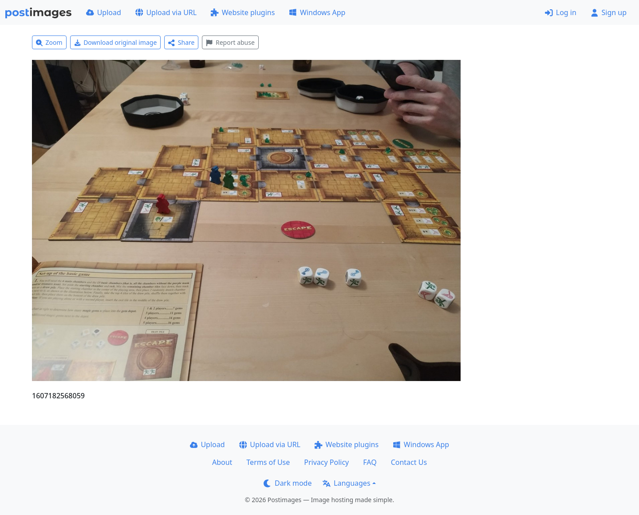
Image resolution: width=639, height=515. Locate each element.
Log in (560, 12)
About (222, 462)
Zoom (49, 42)
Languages (346, 483)
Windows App (317, 12)
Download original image (115, 42)
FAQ (369, 462)
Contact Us (409, 462)
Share (181, 42)
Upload (103, 12)
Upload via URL (166, 12)
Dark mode (288, 483)
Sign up (609, 12)
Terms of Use (268, 462)
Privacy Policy (326, 462)
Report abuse (230, 42)
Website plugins (243, 12)
